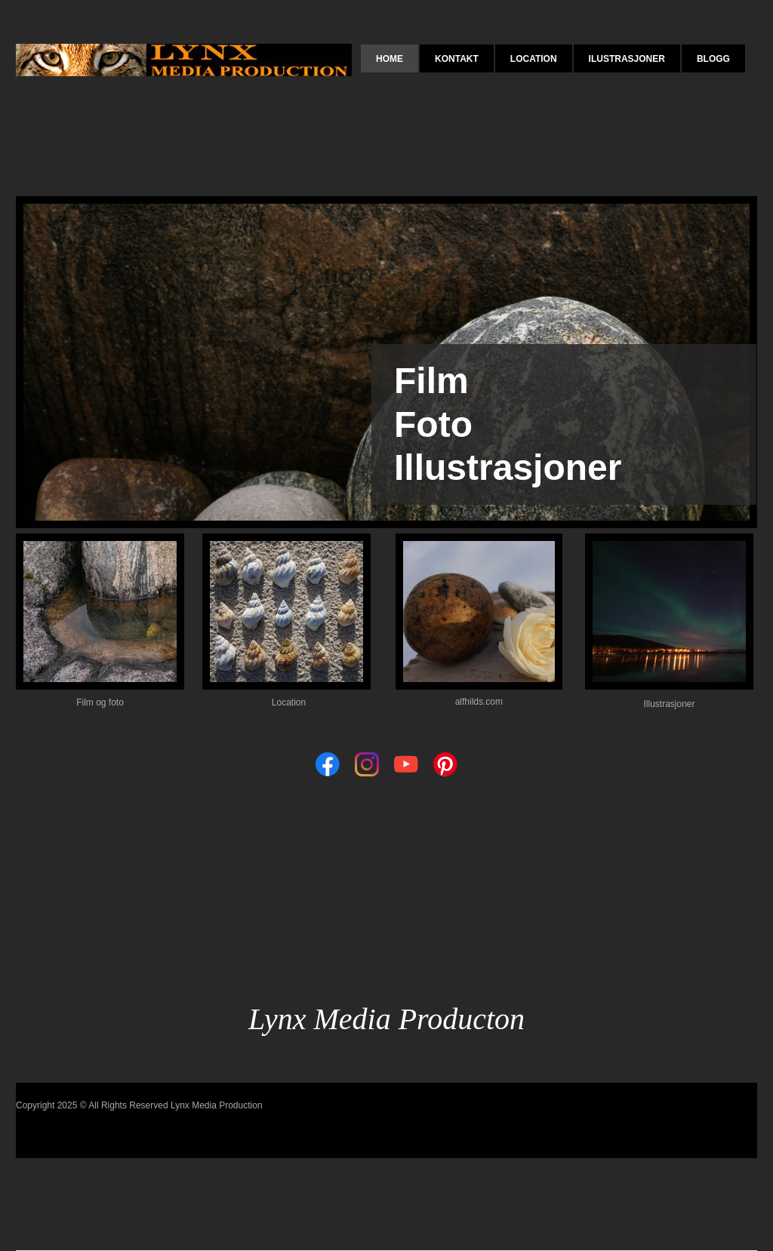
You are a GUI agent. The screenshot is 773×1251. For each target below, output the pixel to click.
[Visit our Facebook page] (328, 764)
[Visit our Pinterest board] (445, 764)
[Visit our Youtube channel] (406, 764)
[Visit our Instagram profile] (367, 764)
